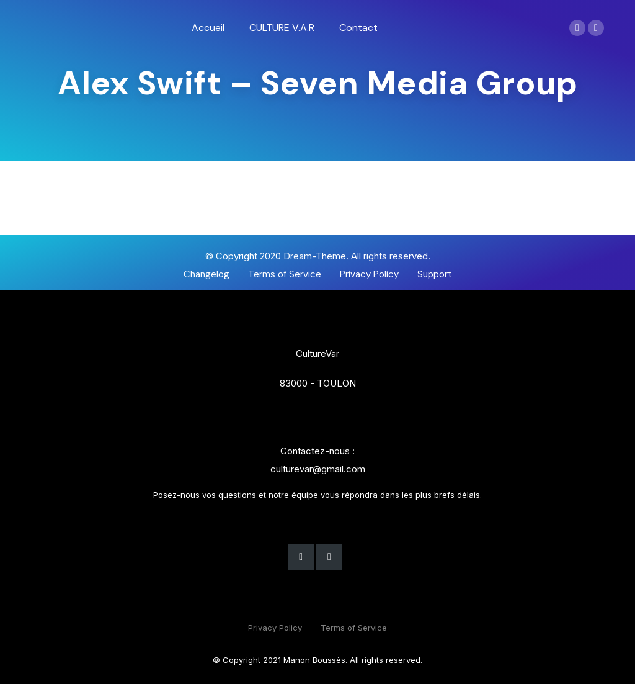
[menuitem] (208, 28)
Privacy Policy (275, 627)
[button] (206, 274)
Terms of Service (354, 627)
